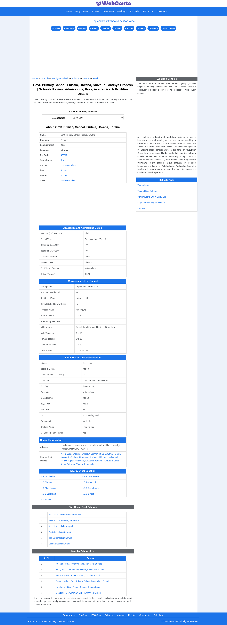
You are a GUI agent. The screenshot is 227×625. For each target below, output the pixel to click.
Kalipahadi (113, 457)
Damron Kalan (168, 28)
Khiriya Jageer (67, 461)
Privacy (52, 621)
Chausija (76, 454)
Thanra (79, 464)
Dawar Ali (109, 454)
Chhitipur (86, 454)
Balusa (68, 454)
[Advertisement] (113, 52)
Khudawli (89, 461)
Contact (43, 621)
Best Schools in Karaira (59, 544)
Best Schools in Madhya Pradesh (64, 520)
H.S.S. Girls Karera (90, 476)
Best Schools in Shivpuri (60, 532)
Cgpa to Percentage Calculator (151, 203)
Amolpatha (69, 28)
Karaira (85, 78)
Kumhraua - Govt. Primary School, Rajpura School (79, 587)
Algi (62, 454)
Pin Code (134, 11)
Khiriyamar (79, 461)
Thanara (141, 28)
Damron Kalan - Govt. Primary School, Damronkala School (82, 581)
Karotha (93, 28)
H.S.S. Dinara (88, 494)
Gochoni (74, 457)
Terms (62, 621)
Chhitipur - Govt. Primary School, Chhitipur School (78, 593)
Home (69, 11)
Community (108, 11)
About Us (32, 621)
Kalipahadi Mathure (99, 457)
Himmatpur (84, 457)
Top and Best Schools (147, 191)
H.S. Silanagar (47, 482)
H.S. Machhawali (48, 488)
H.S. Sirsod (46, 500)
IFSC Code (148, 11)
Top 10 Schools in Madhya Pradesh (65, 514)
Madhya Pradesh (60, 78)
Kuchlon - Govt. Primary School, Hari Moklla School (79, 564)
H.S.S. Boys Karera (90, 488)
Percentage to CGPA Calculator (152, 197)
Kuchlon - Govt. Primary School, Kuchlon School (78, 575)
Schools (95, 11)
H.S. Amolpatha (48, 476)
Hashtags (122, 11)
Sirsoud (117, 28)
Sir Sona (56, 28)
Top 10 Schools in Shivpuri (61, 526)
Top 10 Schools (145, 185)
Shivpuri (75, 78)
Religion (132, 615)
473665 (64, 155)
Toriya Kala (89, 464)
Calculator (162, 11)
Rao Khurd (108, 461)
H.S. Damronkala (68, 165)
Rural (95, 78)
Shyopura (153, 28)
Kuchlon (129, 28)
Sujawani (71, 464)
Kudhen (98, 461)
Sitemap (71, 621)
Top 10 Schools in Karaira (60, 538)
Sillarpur (106, 28)
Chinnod (82, 28)
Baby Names (81, 11)
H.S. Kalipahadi (89, 482)
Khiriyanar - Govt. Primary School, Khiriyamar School (80, 569)
